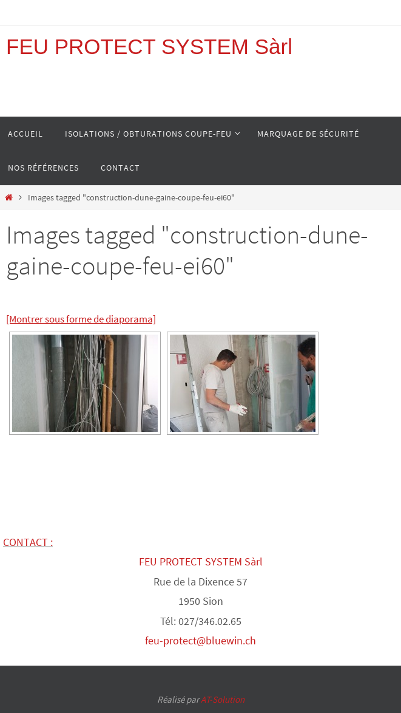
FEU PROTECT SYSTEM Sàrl (149, 46)
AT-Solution (222, 699)
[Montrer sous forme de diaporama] (81, 319)
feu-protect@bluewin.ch (200, 640)
